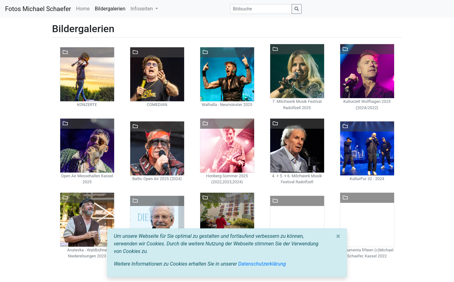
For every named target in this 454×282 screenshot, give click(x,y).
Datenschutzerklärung (262, 264)
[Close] (338, 236)
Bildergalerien (110, 9)
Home (83, 9)
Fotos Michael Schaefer (38, 9)
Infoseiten (142, 9)
